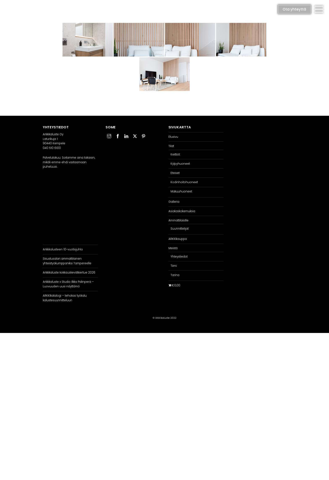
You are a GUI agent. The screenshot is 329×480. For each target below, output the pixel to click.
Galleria (173, 202)
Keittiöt (175, 154)
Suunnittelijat (180, 229)
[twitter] (134, 136)
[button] (319, 9)
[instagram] (109, 136)
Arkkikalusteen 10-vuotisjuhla (63, 249)
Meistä (173, 248)
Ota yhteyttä (294, 9)
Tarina (175, 275)
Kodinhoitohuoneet (184, 182)
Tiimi (174, 266)
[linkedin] (126, 136)
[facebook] (117, 136)
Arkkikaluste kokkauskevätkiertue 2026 (69, 273)
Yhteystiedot (179, 257)
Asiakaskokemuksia (181, 211)
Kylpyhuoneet (180, 164)
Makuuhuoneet (181, 191)
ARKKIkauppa (177, 239)
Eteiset (175, 173)
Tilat (171, 146)
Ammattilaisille (178, 220)
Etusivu (173, 137)
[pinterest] (143, 136)
